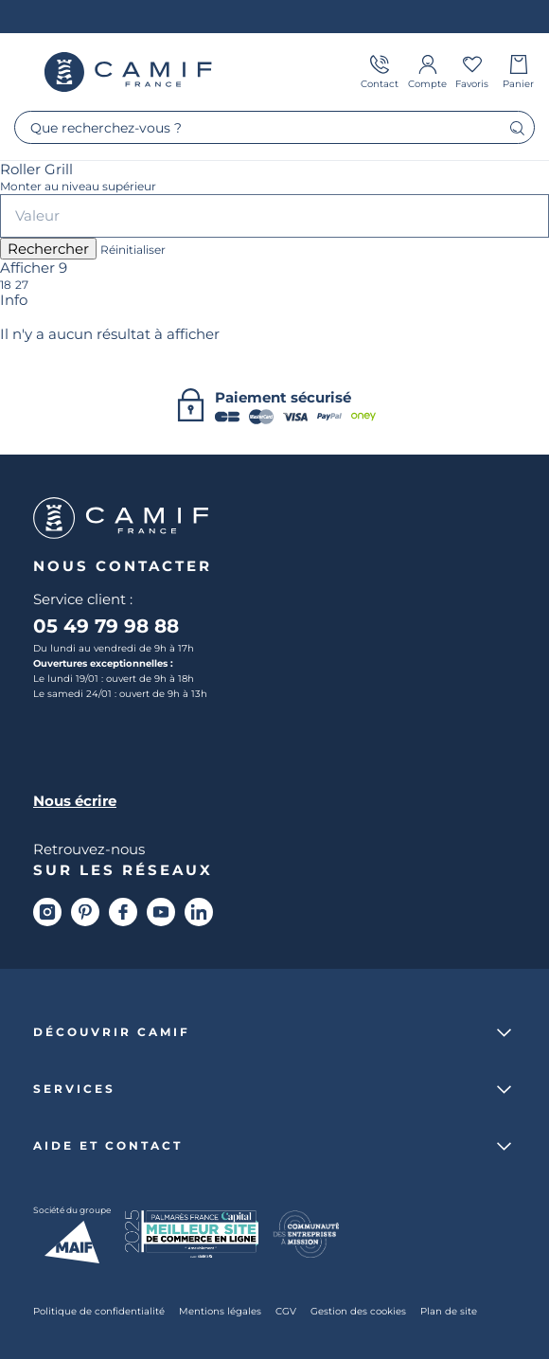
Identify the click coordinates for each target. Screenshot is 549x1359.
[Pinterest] (85, 912)
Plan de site (448, 1310)
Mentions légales (220, 1310)
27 (21, 285)
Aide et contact (108, 1146)
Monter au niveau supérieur (78, 186)
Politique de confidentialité (99, 1310)
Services (74, 1089)
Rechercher (48, 249)
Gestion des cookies (358, 1310)
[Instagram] (47, 912)
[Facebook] (123, 912)
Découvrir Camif (111, 1032)
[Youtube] (161, 912)
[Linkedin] (199, 912)
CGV (285, 1310)
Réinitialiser (133, 250)
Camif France (128, 72)
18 (5, 285)
